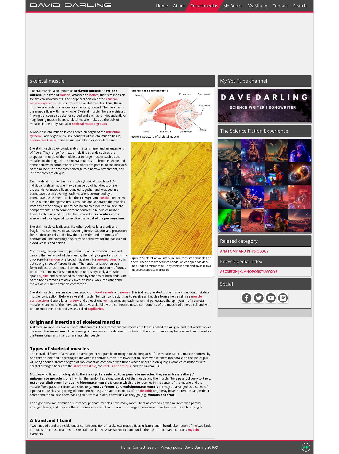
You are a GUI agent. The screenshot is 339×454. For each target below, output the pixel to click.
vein (106, 300)
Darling (88, 4)
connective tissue (43, 140)
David (45, 4)
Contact (280, 5)
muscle (65, 95)
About (179, 5)
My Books (232, 5)
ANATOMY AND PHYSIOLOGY (244, 251)
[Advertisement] (155, 43)
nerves (125, 292)
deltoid (145, 391)
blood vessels (103, 292)
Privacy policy (171, 447)
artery (74, 300)
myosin (193, 430)
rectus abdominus (117, 366)
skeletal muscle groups (89, 124)
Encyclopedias (204, 5)
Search (300, 5)
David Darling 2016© (201, 447)
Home (162, 5)
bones (93, 95)
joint (45, 276)
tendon (54, 259)
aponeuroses (107, 259)
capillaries (95, 309)
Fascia (104, 198)
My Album (257, 5)
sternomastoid (85, 366)
